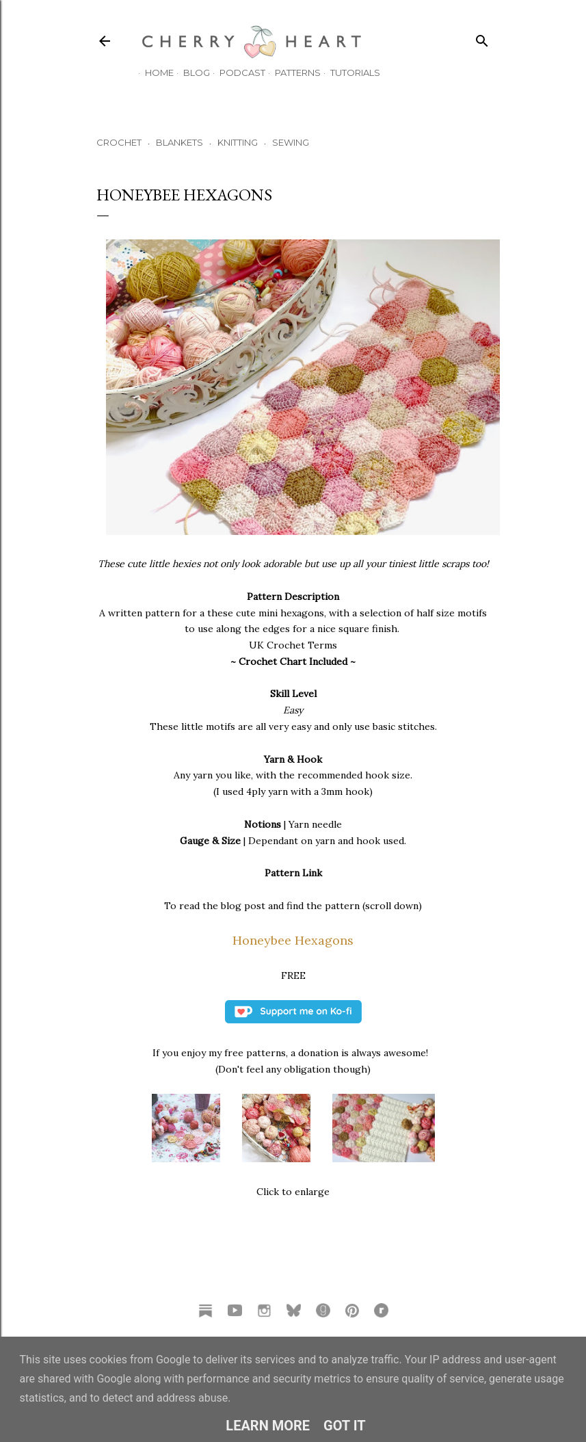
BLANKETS (179, 142)
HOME (152, 72)
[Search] (482, 38)
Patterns (291, 72)
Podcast (235, 72)
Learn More (268, 1425)
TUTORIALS (348, 72)
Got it (344, 1425)
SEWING (290, 142)
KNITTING (237, 142)
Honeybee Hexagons (293, 940)
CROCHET (119, 142)
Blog (189, 72)
